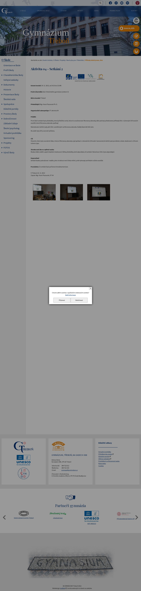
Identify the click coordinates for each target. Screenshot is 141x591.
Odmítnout (79, 300)
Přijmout (62, 300)
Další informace (70, 295)
